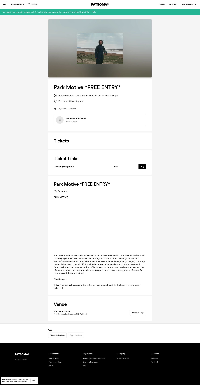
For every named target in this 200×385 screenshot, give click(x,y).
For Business (189, 4)
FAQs (51, 365)
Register (172, 4)
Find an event (54, 358)
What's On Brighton (57, 335)
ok (33, 380)
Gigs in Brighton (76, 335)
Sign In (162, 4)
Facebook (154, 362)
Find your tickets (55, 362)
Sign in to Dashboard (90, 362)
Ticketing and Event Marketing (94, 358)
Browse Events (17, 4)
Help (84, 365)
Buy (142, 166)
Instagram (154, 358)
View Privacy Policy (20, 381)
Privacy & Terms (123, 358)
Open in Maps (138, 313)
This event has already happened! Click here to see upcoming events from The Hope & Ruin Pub (48, 12)
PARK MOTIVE (61, 197)
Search (32, 4)
